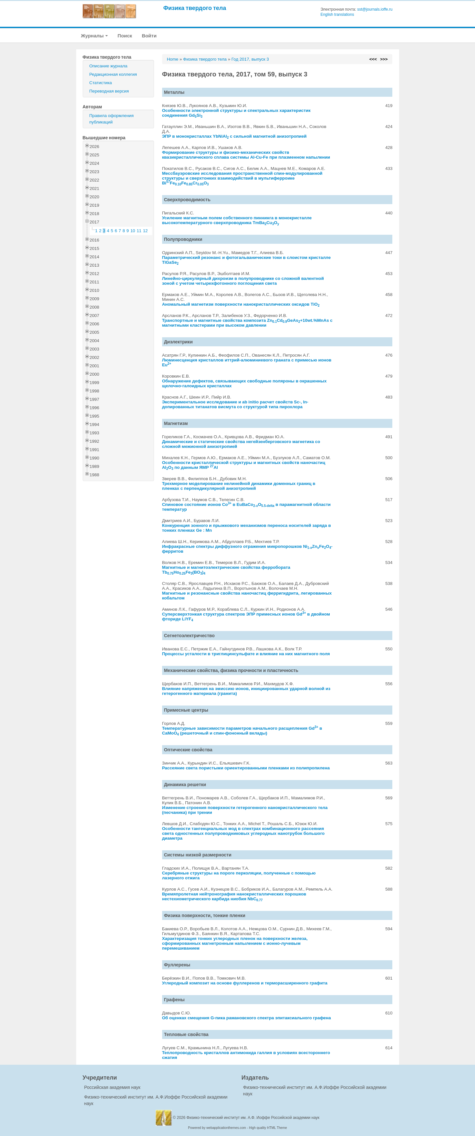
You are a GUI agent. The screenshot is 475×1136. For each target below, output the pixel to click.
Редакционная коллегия (113, 74)
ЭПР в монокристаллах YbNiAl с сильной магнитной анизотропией (234, 136)
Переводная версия (109, 91)
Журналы (94, 36)
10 (132, 230)
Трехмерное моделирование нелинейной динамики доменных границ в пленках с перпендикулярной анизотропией (238, 486)
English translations (337, 14)
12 (145, 230)
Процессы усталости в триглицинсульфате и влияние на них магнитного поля (246, 653)
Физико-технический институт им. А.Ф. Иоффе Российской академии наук (253, 1117)
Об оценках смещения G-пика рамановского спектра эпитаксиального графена (246, 1017)
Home (173, 59)
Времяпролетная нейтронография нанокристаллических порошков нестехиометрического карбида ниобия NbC (234, 896)
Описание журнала (108, 66)
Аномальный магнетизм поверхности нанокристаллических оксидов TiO (241, 304)
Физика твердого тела (194, 8)
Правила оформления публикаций (111, 118)
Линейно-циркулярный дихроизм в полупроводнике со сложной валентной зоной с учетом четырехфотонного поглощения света (243, 281)
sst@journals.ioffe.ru (374, 9)
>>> (383, 59)
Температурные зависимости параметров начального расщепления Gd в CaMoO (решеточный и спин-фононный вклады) (242, 731)
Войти (149, 36)
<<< (373, 59)
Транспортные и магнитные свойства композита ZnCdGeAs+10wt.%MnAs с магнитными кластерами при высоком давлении (247, 323)
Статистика (100, 82)
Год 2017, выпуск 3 (250, 59)
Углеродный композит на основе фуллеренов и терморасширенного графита (244, 983)
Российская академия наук (112, 1087)
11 (139, 230)
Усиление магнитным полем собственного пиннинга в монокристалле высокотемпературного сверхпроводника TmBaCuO (237, 220)
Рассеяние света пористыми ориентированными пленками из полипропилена (246, 768)
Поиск (125, 36)
